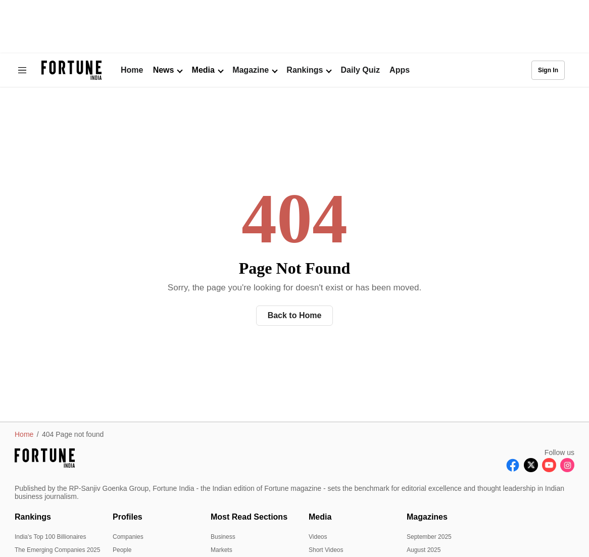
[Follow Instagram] (567, 469)
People (122, 549)
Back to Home (295, 315)
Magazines (427, 517)
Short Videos (326, 549)
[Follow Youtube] (549, 469)
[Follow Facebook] (513, 469)
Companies (128, 536)
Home (132, 70)
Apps (399, 70)
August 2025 (423, 549)
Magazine (250, 70)
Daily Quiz (360, 70)
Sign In (548, 70)
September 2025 (429, 536)
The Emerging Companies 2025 (57, 549)
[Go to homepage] (71, 70)
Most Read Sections (249, 517)
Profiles (127, 517)
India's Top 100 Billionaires (50, 536)
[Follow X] (531, 469)
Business (223, 536)
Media (320, 517)
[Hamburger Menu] (22, 70)
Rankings (304, 70)
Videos (318, 536)
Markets (221, 549)
